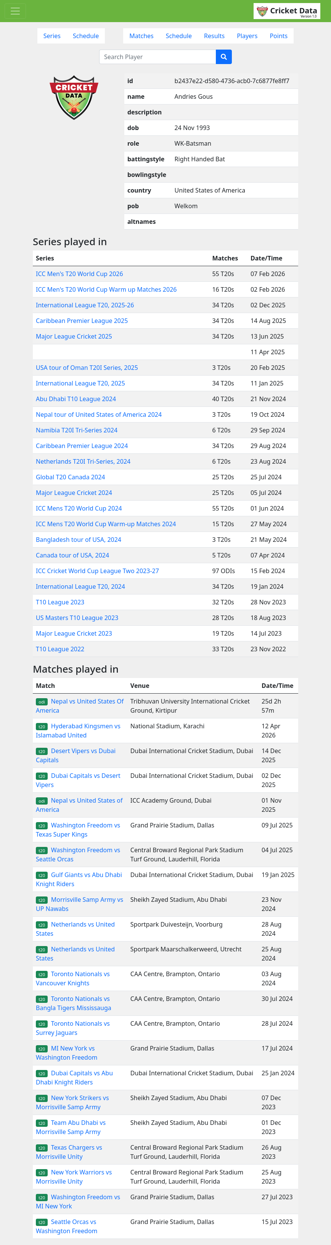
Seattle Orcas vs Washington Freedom (67, 1226)
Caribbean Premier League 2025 (82, 320)
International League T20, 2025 (80, 383)
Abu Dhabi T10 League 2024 (76, 399)
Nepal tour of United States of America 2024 (99, 414)
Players (247, 36)
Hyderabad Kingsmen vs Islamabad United (78, 730)
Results (214, 36)
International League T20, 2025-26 (85, 305)
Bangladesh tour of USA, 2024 (78, 539)
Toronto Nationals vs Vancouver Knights (73, 978)
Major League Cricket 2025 (74, 336)
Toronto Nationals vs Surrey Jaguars (73, 1028)
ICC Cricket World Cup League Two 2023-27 (97, 571)
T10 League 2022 (60, 649)
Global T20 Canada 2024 (70, 477)
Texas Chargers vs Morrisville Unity (69, 1152)
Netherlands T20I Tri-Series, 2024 (83, 461)
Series (52, 36)
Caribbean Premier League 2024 (82, 446)
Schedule (86, 36)
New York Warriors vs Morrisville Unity (74, 1177)
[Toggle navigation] (15, 11)
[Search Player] (157, 57)
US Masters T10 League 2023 (77, 618)
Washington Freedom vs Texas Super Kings (78, 830)
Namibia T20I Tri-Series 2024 (76, 430)
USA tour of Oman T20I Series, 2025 (87, 367)
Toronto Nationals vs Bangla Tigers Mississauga (73, 1003)
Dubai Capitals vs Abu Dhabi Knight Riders (74, 1077)
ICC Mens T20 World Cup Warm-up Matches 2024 (106, 524)
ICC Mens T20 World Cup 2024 (79, 508)
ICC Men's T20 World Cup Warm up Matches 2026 (106, 289)
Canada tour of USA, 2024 (72, 555)
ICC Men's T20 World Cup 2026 (79, 274)
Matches (141, 36)
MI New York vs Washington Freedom (67, 1053)
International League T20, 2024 (80, 586)
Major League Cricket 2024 (74, 492)
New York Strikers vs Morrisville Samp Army (72, 1102)
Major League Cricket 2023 (74, 633)
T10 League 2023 (60, 602)
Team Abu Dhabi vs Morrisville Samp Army (71, 1127)
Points (279, 36)
